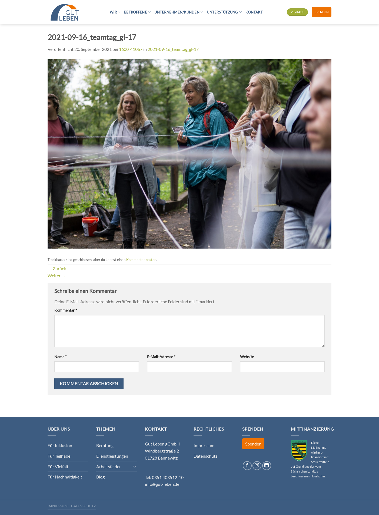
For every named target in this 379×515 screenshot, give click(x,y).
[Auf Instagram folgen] (256, 465)
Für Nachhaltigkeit (65, 476)
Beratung (105, 445)
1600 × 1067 (130, 49)
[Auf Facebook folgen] (247, 465)
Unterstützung (224, 12)
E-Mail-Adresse (161, 356)
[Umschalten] (134, 466)
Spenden (321, 12)
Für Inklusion (60, 445)
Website (247, 356)
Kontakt (254, 12)
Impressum (204, 445)
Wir (115, 12)
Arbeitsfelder (108, 466)
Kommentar (65, 310)
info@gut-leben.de (162, 484)
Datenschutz (205, 455)
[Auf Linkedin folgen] (266, 465)
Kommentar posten (141, 260)
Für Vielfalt (58, 466)
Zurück (57, 268)
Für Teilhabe (59, 455)
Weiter (57, 275)
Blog (100, 476)
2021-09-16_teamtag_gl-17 (173, 49)
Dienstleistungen (112, 455)
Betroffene (137, 12)
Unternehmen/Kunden (178, 12)
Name (60, 356)
